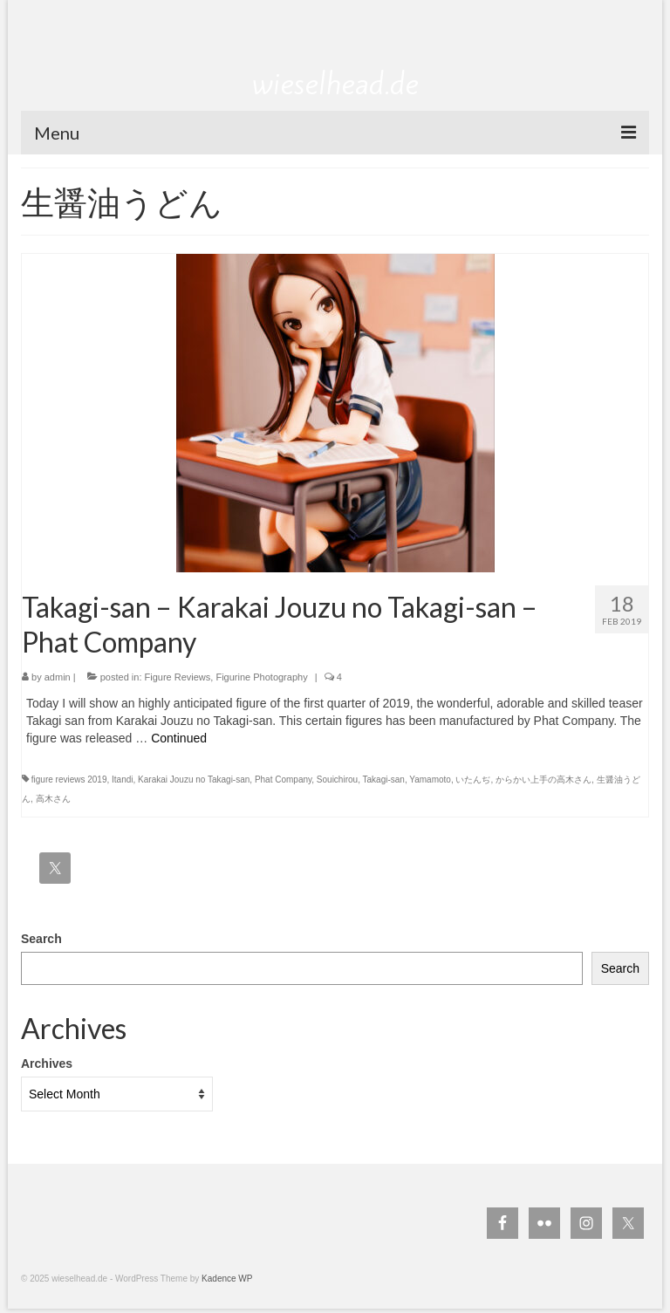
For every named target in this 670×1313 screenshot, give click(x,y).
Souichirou (337, 779)
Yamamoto (430, 779)
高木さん (53, 799)
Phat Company (283, 779)
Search (41, 939)
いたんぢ (472, 779)
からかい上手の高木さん (543, 779)
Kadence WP (227, 1278)
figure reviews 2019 (69, 779)
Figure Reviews (178, 677)
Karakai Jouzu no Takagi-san (194, 779)
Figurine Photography (261, 677)
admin (57, 677)
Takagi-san (384, 779)
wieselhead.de (335, 84)
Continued (179, 738)
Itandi (122, 779)
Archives (46, 1063)
